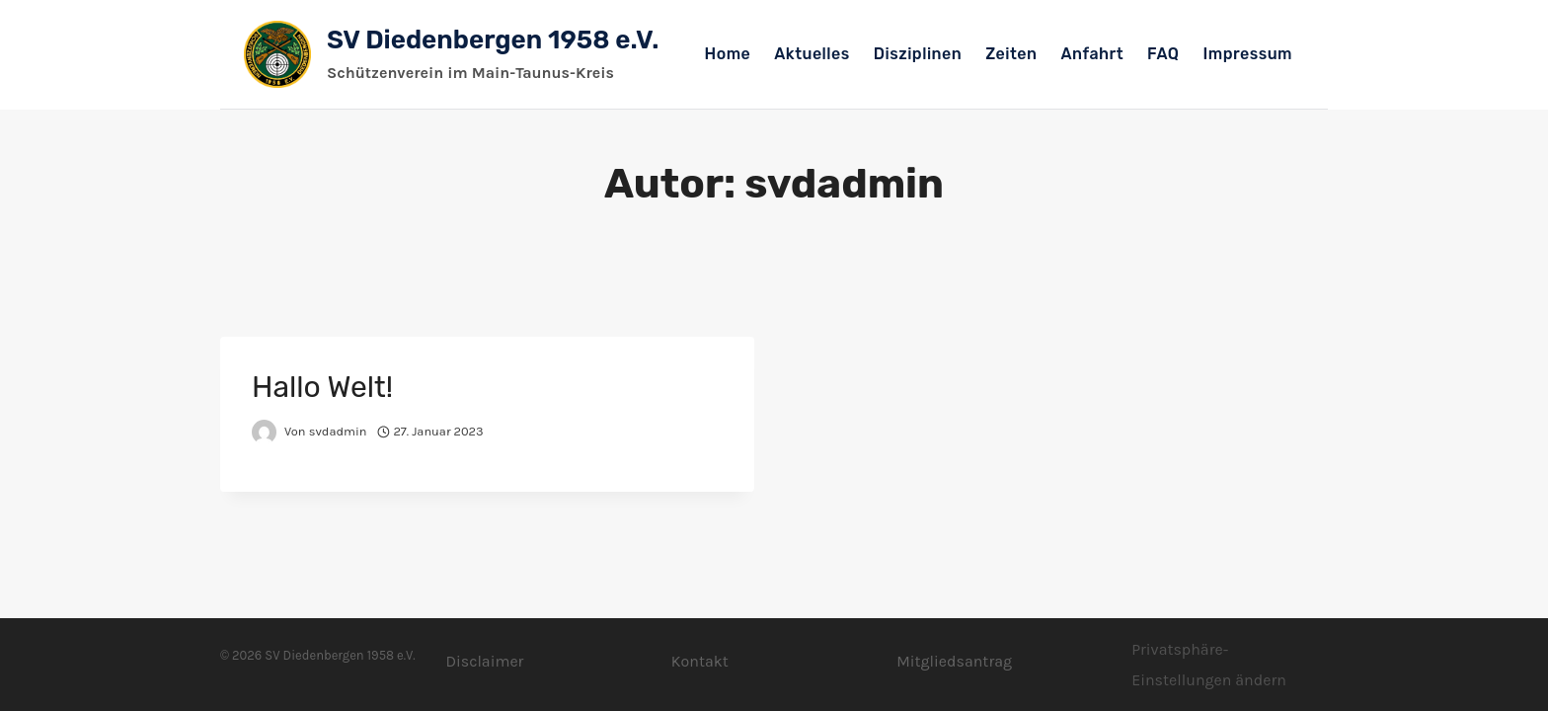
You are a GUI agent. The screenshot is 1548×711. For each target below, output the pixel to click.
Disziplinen (918, 53)
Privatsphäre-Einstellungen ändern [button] (1208, 664)
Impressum (1247, 53)
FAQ (1163, 53)
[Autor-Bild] (264, 432)
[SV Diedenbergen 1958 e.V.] (451, 54)
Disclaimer (484, 661)
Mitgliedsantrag (954, 661)
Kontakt (700, 661)
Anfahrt (1092, 53)
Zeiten (1011, 53)
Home (728, 53)
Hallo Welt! (322, 387)
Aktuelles (811, 53)
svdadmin (338, 431)
